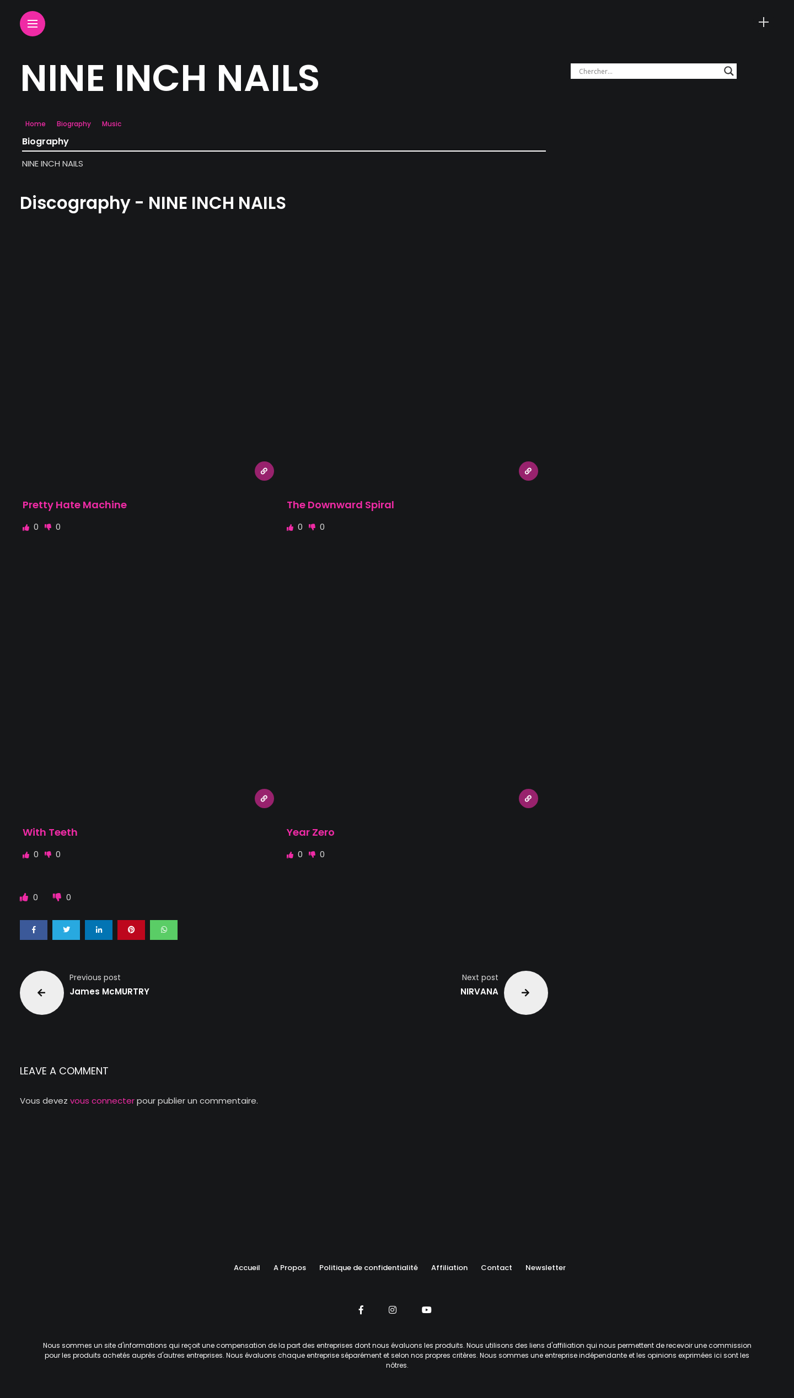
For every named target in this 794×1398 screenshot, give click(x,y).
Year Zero (311, 832)
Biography (74, 123)
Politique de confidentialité (368, 1267)
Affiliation (449, 1267)
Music (111, 123)
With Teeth (50, 832)
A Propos (289, 1267)
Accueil (247, 1267)
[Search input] (648, 71)
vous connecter (102, 1100)
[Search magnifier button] (729, 71)
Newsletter (545, 1267)
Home (35, 123)
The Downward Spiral (340, 505)
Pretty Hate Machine (75, 505)
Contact (496, 1267)
